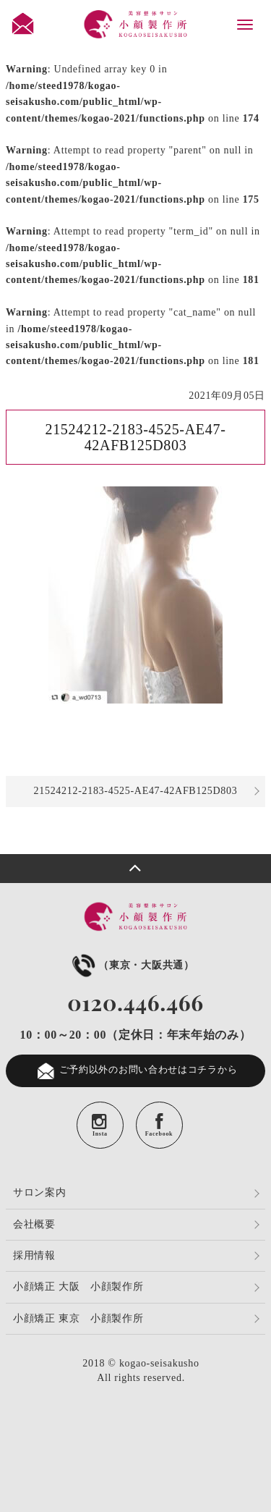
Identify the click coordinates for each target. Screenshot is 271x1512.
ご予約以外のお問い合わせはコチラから (136, 1071)
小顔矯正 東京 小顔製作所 (78, 1318)
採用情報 (34, 1255)
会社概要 (34, 1224)
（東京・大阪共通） (131, 965)
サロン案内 (39, 1192)
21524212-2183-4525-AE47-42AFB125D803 (136, 790)
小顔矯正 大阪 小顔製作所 (78, 1286)
